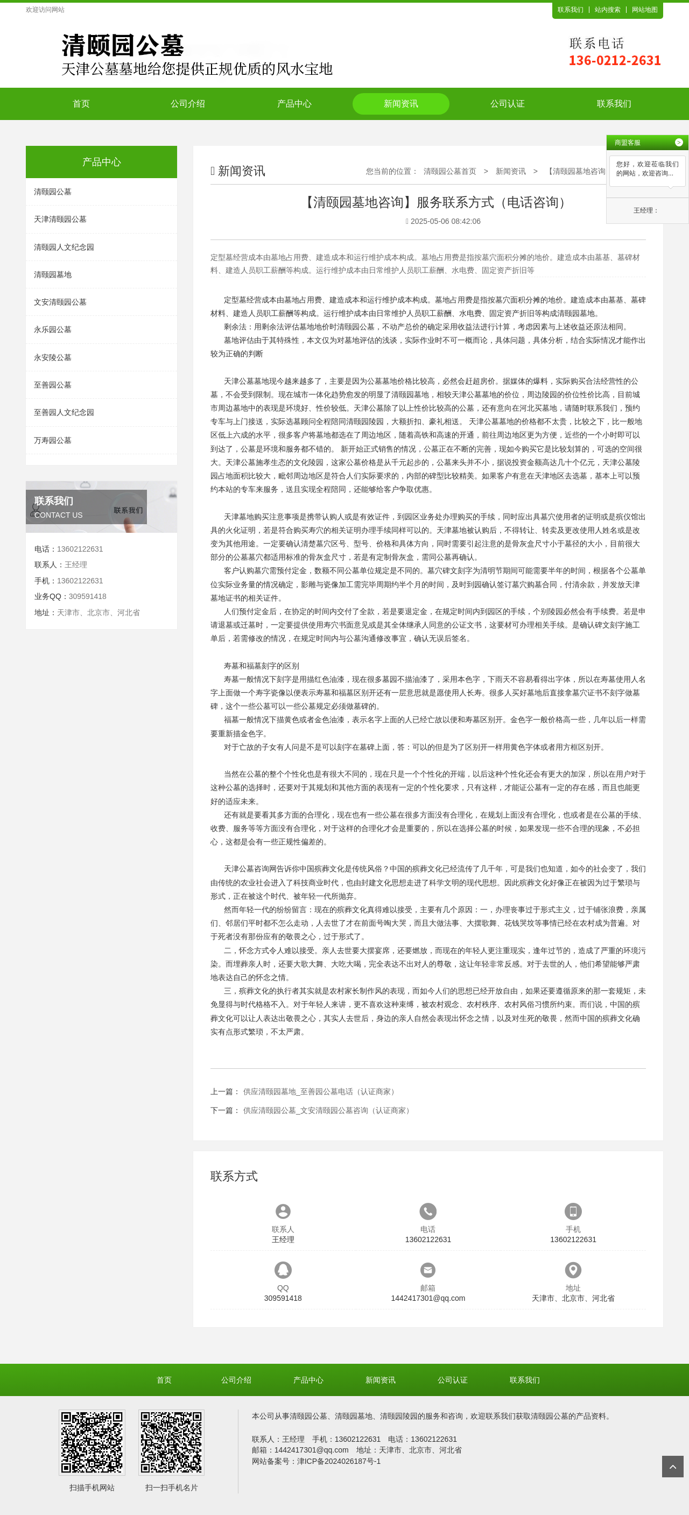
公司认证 (507, 103)
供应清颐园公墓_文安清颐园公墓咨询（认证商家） (328, 1110)
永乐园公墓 (53, 329)
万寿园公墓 (53, 440)
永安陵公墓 (53, 357)
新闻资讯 (401, 103)
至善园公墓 (53, 384)
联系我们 (570, 9)
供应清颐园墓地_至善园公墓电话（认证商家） (320, 1091)
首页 (81, 103)
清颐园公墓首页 (450, 171)
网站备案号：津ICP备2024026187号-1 (316, 1461)
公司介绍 (188, 103)
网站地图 (645, 9)
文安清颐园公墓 (60, 302)
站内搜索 (608, 9)
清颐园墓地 (53, 274)
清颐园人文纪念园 (64, 247)
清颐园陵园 (365, 421)
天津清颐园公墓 (60, 219)
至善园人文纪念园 (64, 412)
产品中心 (294, 103)
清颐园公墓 (53, 191)
